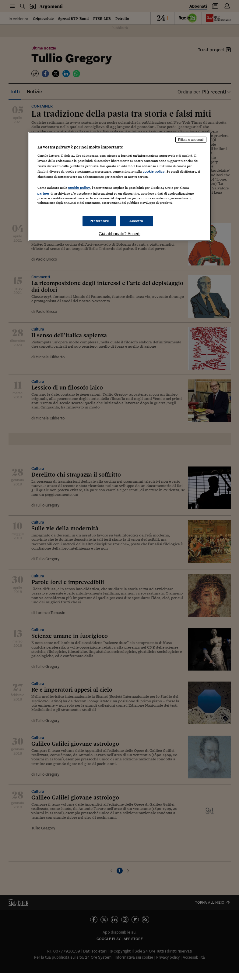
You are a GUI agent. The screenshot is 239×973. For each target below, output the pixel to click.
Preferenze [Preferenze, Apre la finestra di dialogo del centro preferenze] (99, 221)
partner (43, 193)
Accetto (136, 221)
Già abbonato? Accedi (119, 233)
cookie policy (154, 171)
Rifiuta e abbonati (191, 139)
